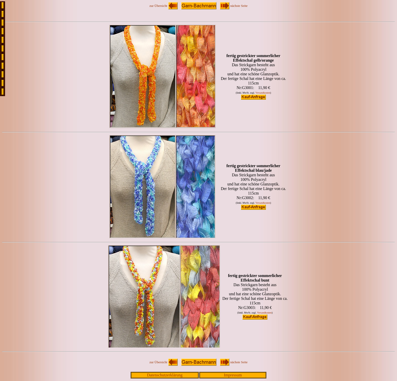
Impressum (233, 375)
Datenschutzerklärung (164, 375)
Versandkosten (262, 92)
